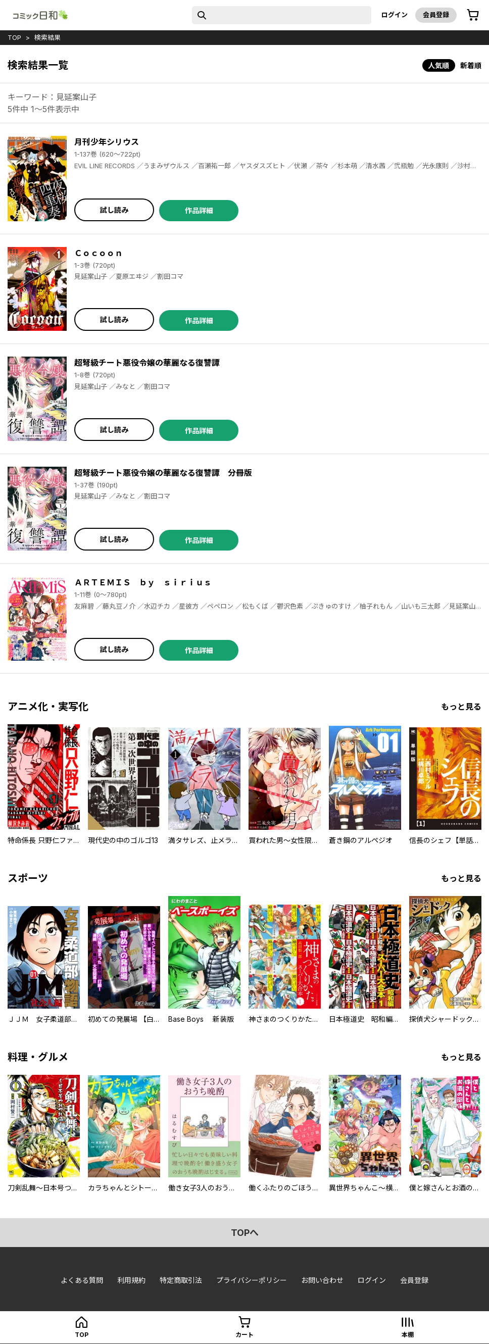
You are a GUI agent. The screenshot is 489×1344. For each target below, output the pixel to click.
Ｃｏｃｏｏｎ (98, 253)
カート (244, 1334)
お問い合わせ (322, 1280)
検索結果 (47, 37)
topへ (245, 1232)
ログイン (394, 15)
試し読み (114, 210)
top (14, 37)
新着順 (470, 65)
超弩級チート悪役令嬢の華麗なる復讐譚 (147, 363)
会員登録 (436, 15)
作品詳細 (199, 210)
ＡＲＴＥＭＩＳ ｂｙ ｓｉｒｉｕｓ (143, 582)
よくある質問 (82, 1280)
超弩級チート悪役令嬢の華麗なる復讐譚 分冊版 (163, 473)
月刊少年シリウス (106, 142)
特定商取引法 (181, 1280)
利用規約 (131, 1280)
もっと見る (461, 707)
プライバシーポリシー (251, 1280)
